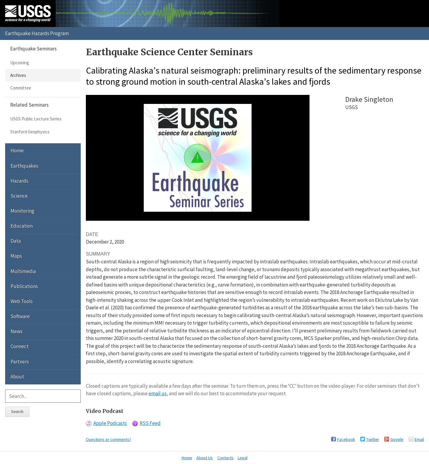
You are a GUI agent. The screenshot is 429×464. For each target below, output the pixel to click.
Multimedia (23, 271)
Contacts (225, 457)
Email (419, 439)
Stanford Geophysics (30, 132)
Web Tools (22, 301)
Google (396, 439)
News (17, 331)
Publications (24, 286)
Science (19, 196)
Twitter (372, 439)
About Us (204, 457)
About (17, 376)
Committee (20, 88)
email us (158, 393)
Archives (18, 75)
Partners (20, 361)
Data (16, 241)
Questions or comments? (108, 439)
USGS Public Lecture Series (36, 119)
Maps (16, 256)
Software (20, 316)
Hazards (19, 180)
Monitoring (22, 211)
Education (22, 226)
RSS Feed (150, 423)
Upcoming (19, 62)
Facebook (346, 439)
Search (17, 411)
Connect (20, 346)
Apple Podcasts (110, 423)
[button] (197, 157)
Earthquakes (24, 165)
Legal (242, 457)
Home (17, 150)
